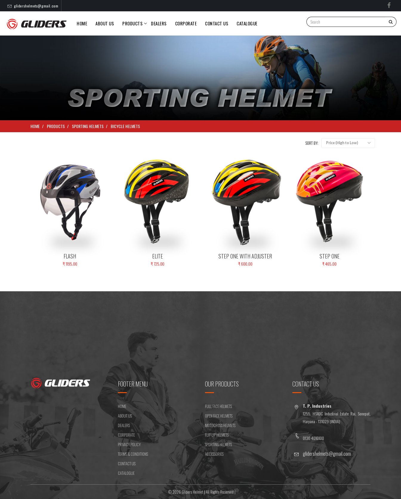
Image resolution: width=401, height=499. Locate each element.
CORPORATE (126, 434)
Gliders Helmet (192, 492)
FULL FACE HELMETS (218, 406)
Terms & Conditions (133, 454)
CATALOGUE (126, 473)
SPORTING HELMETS (88, 126)
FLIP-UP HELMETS (217, 434)
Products (56, 126)
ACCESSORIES (214, 454)
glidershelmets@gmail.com (36, 5)
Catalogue (247, 23)
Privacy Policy (129, 444)
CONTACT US (216, 23)
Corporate (186, 23)
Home (82, 23)
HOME (122, 406)
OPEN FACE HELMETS (218, 415)
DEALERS (159, 23)
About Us (104, 23)
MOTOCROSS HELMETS (220, 425)
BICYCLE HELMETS (125, 126)
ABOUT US (125, 415)
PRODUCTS (132, 23)
